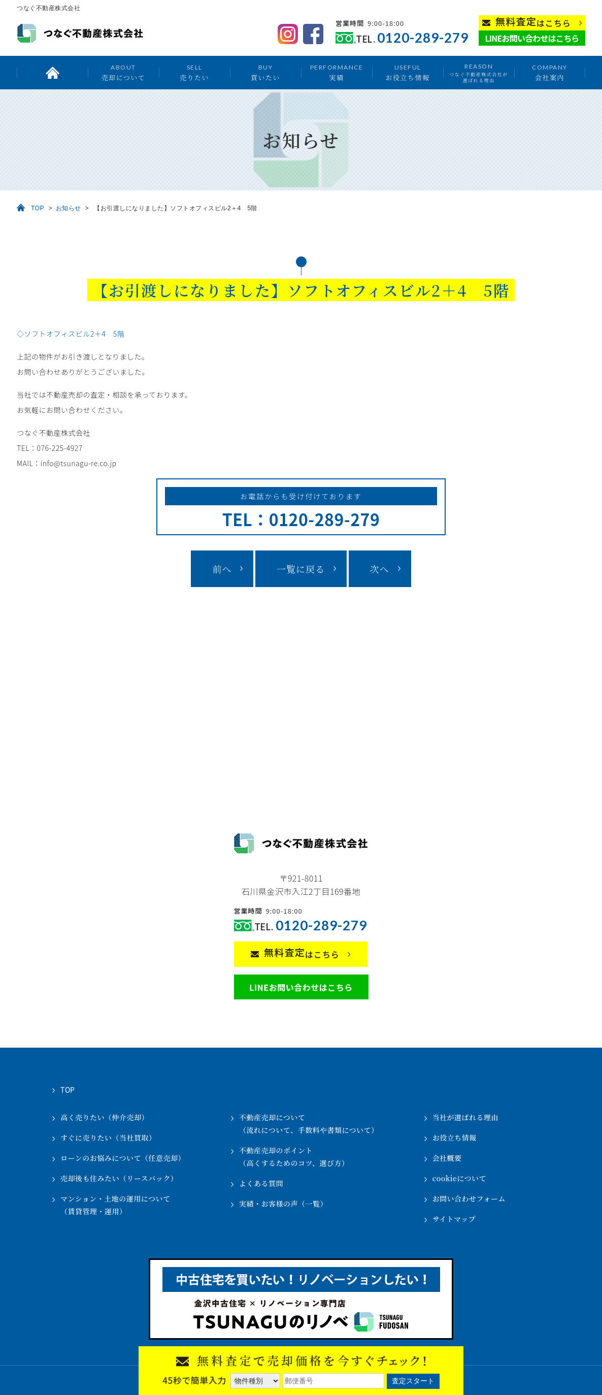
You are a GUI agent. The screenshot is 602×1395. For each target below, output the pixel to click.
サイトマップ (454, 1219)
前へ (221, 568)
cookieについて (459, 1178)
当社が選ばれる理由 (465, 1117)
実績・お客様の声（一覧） (283, 1203)
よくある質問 (261, 1183)
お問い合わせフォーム (469, 1198)
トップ (52, 72)
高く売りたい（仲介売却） (104, 1117)
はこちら (533, 22)
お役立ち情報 (407, 72)
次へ (379, 568)
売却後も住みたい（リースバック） (119, 1178)
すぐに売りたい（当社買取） (108, 1137)
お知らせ (68, 208)
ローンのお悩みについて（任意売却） (122, 1158)
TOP (37, 208)
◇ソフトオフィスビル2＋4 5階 (70, 334)
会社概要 (447, 1158)
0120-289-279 (423, 38)
